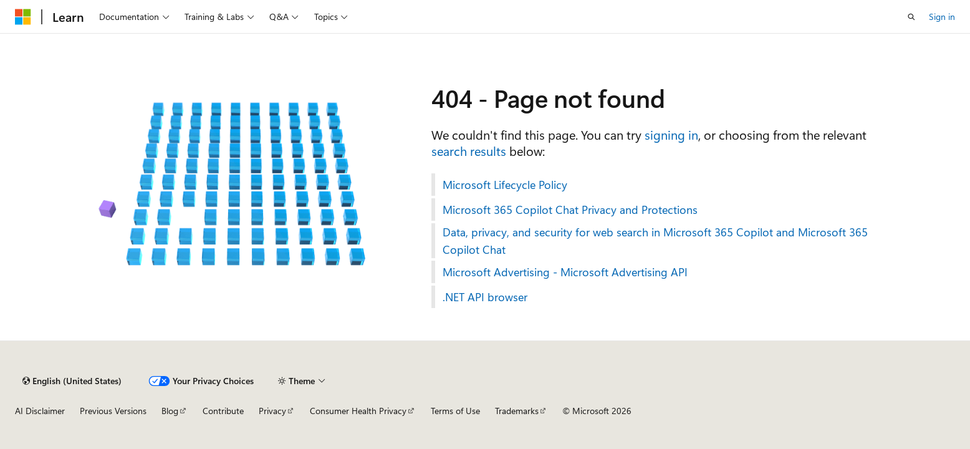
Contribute (223, 411)
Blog (169, 411)
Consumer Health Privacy (358, 411)
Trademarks (517, 411)
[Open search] (911, 17)
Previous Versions (113, 411)
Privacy (272, 411)
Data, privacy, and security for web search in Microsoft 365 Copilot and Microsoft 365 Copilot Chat (655, 240)
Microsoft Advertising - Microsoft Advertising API (565, 271)
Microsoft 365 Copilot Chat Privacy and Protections (570, 209)
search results (468, 150)
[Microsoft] (23, 17)
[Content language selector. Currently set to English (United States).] (72, 381)
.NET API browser (485, 296)
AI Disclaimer (40, 411)
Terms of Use (455, 411)
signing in (671, 134)
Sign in (942, 16)
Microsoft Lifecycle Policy (505, 184)
